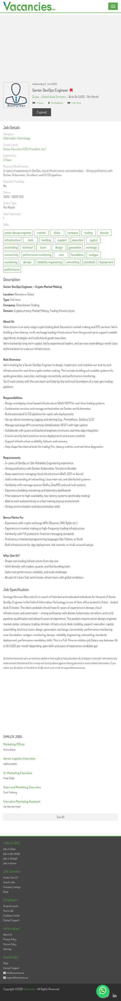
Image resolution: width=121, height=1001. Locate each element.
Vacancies (30, 989)
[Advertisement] (60, 45)
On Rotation (57, 103)
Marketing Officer (14, 744)
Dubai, (36, 97)
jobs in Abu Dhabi (11, 853)
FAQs (5, 963)
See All (60, 817)
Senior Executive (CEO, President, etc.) (24, 149)
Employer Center (11, 915)
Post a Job (8, 910)
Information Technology (16, 138)
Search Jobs (9, 882)
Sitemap (7, 949)
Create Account (10, 906)
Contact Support (11, 920)
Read (5, 891)
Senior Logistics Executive (19, 758)
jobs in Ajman (9, 863)
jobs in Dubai (9, 849)
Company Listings (11, 887)
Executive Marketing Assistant (21, 801)
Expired (42, 112)
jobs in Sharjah (10, 858)
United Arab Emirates (54, 97)
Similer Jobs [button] (12, 737)
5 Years (40, 103)
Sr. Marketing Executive (17, 773)
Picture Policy (9, 944)
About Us (7, 934)
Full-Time (76, 103)
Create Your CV (10, 877)
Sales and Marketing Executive (22, 787)
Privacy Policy (10, 939)
